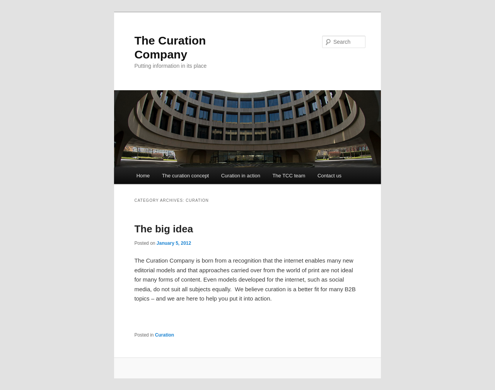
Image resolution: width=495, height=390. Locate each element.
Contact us (329, 176)
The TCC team (288, 176)
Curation (164, 335)
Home (143, 176)
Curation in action (240, 176)
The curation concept (185, 176)
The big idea (163, 229)
